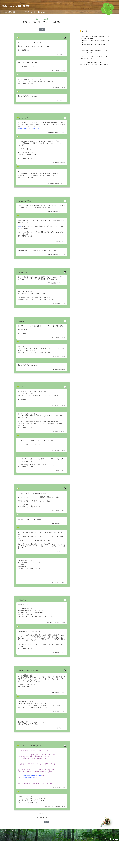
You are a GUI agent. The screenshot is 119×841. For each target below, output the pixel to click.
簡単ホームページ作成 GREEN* (16, 6)
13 (47, 817)
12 (46, 817)
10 (43, 817)
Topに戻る (41, 813)
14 (49, 817)
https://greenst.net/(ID (28, 777)
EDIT (42, 825)
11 (44, 817)
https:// (20, 226)
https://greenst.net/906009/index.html (28, 128)
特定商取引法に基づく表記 (9, 836)
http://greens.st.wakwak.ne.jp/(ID (31, 775)
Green (106, 839)
